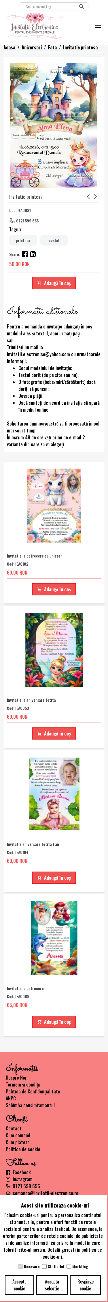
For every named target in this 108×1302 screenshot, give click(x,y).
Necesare (32, 1266)
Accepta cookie (19, 1285)
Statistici (56, 1266)
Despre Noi (16, 1077)
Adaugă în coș (54, 283)
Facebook (18, 1172)
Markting (80, 1266)
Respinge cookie (85, 1285)
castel (54, 240)
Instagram (19, 1179)
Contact (14, 1128)
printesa (23, 240)
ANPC (11, 1098)
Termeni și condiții (23, 1084)
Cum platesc (18, 1142)
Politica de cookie (23, 1149)
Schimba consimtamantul (30, 1105)
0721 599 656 (27, 221)
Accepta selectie (52, 1285)
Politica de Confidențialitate (33, 1091)
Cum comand (18, 1135)
